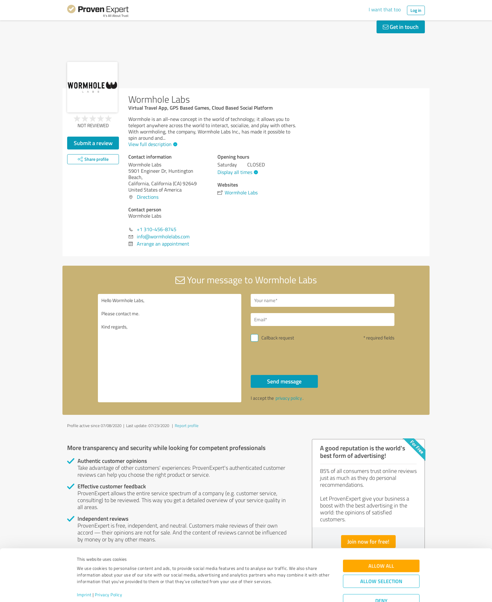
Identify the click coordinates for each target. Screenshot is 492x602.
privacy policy (288, 398)
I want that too (385, 9)
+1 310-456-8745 (156, 229)
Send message (284, 381)
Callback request (277, 337)
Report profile (187, 425)
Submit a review (93, 143)
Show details (285, 590)
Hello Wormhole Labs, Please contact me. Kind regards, (170, 348)
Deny (381, 578)
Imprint (84, 573)
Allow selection (381, 559)
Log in (415, 10)
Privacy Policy (108, 573)
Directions (147, 196)
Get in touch (401, 27)
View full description (152, 144)
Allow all (381, 543)
